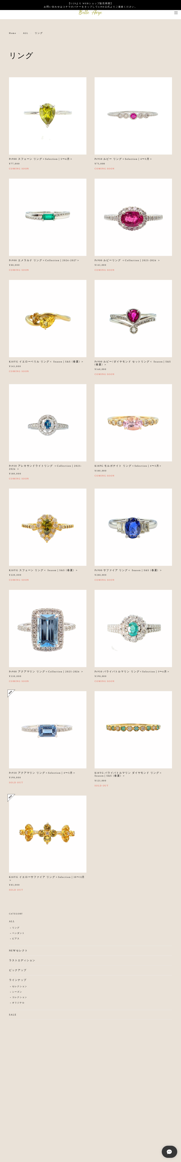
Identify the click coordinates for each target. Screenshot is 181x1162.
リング (16, 930)
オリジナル (18, 1004)
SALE (13, 1016)
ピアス (16, 940)
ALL (25, 33)
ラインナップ (18, 982)
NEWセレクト (18, 952)
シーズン (17, 994)
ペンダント (18, 935)
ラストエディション (22, 962)
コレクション (19, 999)
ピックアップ (18, 972)
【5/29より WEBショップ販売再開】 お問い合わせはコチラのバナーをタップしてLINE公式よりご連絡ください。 (90, 5)
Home (12, 33)
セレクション (19, 988)
